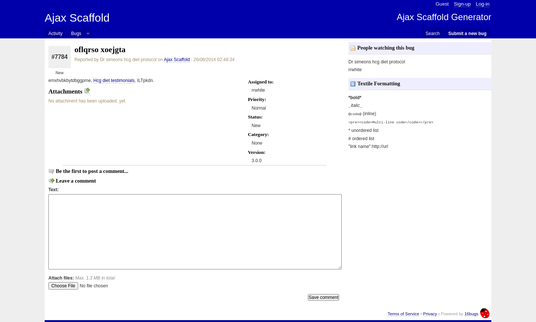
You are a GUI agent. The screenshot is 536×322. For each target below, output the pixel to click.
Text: (53, 189)
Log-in (482, 4)
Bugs (76, 33)
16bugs (471, 314)
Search (432, 33)
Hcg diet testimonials (114, 80)
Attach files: (81, 278)
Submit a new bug (467, 33)
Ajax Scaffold (77, 18)
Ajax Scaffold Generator (444, 17)
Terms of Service (403, 314)
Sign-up (462, 4)
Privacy (430, 314)
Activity (55, 33)
